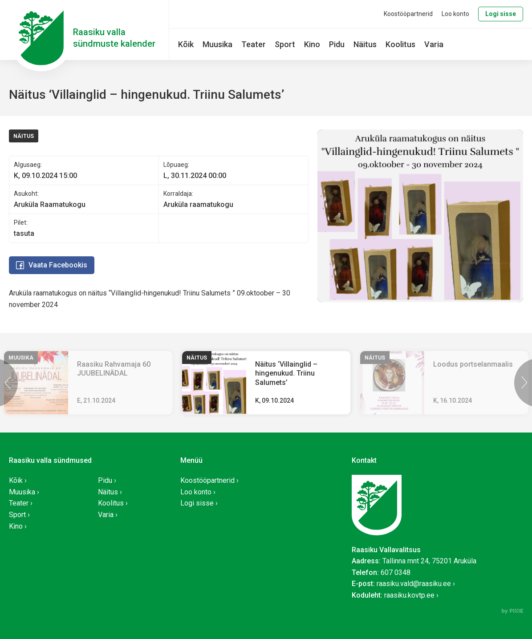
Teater (253, 44)
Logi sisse (500, 13)
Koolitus (400, 44)
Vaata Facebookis (51, 265)
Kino (312, 44)
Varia (433, 44)
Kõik (186, 44)
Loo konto (455, 13)
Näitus (365, 44)
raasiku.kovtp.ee (409, 595)
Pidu (337, 44)
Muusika (217, 44)
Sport (285, 44)
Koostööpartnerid (408, 13)
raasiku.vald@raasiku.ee (414, 583)
